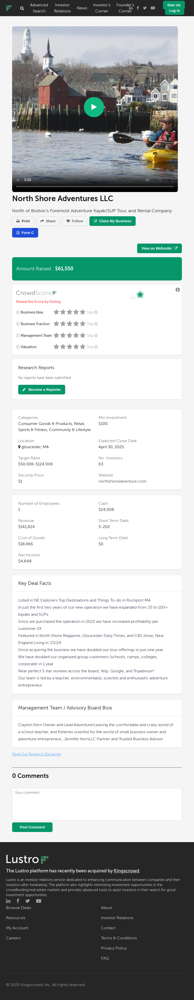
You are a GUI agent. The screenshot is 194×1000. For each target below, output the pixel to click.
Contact (108, 928)
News (82, 8)
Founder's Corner (125, 8)
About (106, 908)
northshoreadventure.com (123, 481)
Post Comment (32, 827)
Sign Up (174, 5)
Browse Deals (18, 908)
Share (48, 221)
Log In (174, 11)
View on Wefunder (159, 248)
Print (23, 221)
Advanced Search (39, 8)
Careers (13, 938)
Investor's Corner (101, 8)
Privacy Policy (114, 948)
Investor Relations (62, 8)
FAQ (105, 958)
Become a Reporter (41, 390)
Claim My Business (113, 221)
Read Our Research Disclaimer (36, 754)
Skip (93, 312)
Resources (15, 918)
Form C (25, 233)
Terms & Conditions (119, 938)
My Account (17, 928)
